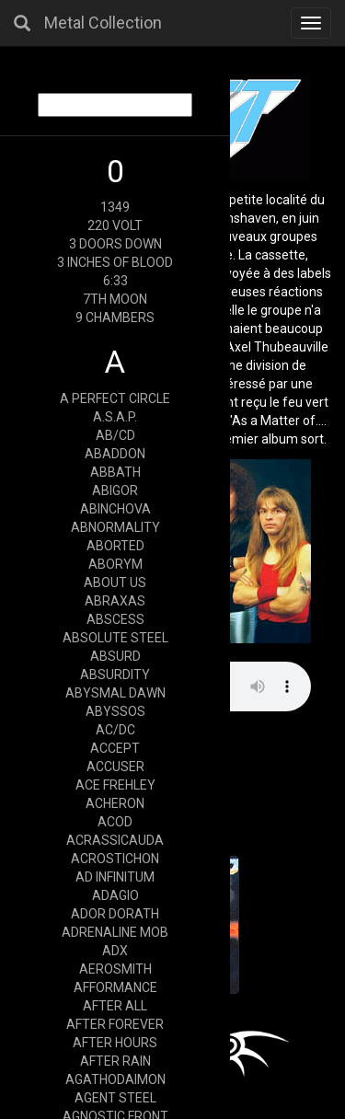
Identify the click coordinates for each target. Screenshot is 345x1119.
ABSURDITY (115, 674)
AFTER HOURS (115, 1042)
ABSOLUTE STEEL (115, 637)
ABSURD (115, 656)
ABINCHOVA (115, 509)
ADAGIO (115, 895)
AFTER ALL (115, 1005)
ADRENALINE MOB (115, 932)
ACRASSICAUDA (115, 840)
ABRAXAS (115, 601)
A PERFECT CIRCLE (115, 398)
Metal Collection (103, 22)
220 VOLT (115, 225)
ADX (115, 950)
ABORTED (115, 545)
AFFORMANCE (115, 987)
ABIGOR (115, 490)
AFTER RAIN (115, 1061)
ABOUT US (115, 582)
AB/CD (115, 435)
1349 (115, 207)
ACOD (115, 821)
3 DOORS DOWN (115, 243)
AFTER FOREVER (115, 1024)
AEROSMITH (115, 969)
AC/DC (115, 729)
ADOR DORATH (115, 913)
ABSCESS (115, 619)
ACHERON (115, 803)
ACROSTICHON (115, 858)
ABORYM (115, 564)
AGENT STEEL (115, 1097)
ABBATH (115, 472)
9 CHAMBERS (115, 317)
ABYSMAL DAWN (115, 693)
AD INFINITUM (115, 877)
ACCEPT (115, 748)
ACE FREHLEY (115, 785)
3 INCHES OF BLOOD (115, 262)
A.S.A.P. (115, 417)
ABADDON (115, 453)
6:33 (115, 280)
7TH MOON (115, 299)
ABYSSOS (115, 711)
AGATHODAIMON (115, 1079)
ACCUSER (115, 766)
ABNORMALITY (115, 527)
